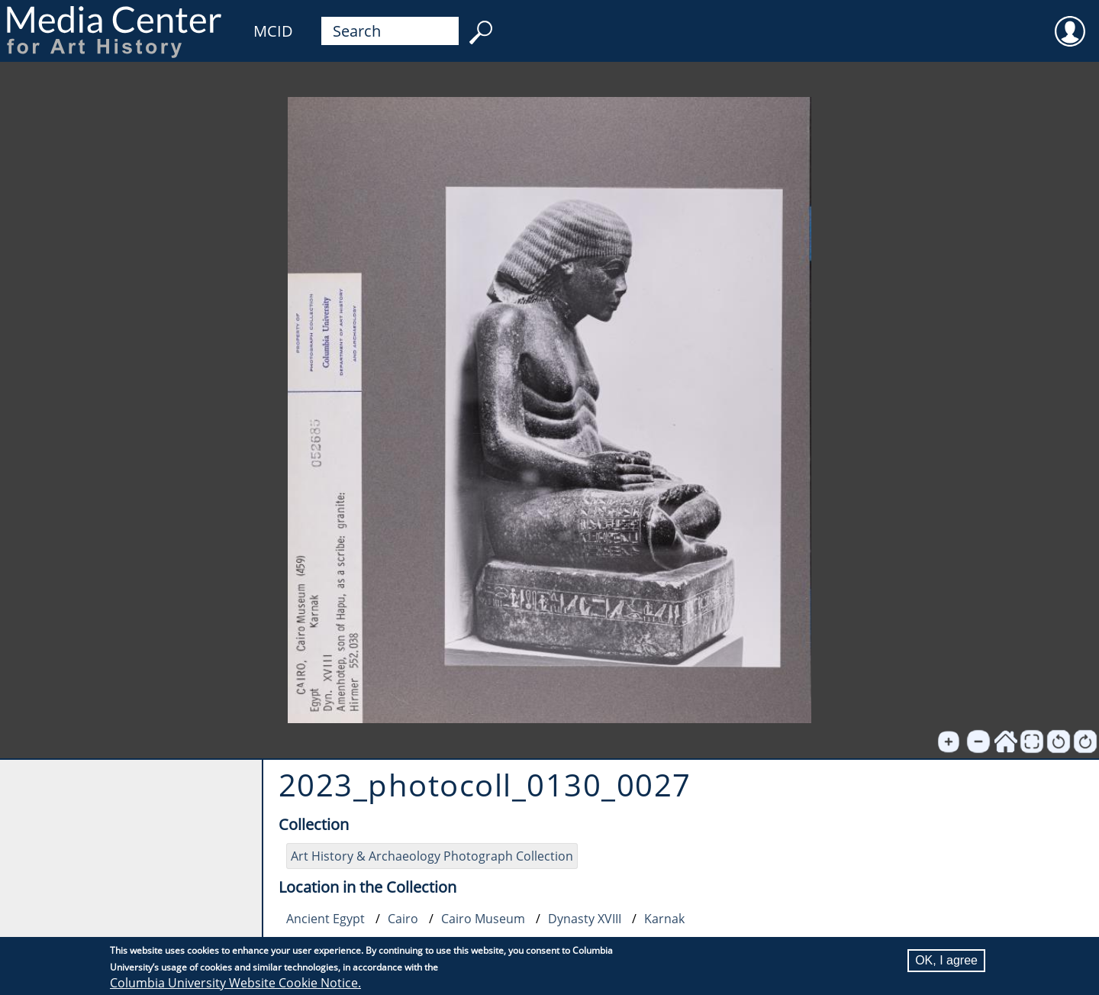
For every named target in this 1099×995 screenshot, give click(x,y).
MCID (273, 31)
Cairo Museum (483, 918)
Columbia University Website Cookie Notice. (235, 982)
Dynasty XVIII (584, 918)
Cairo (403, 918)
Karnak (664, 918)
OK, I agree (946, 960)
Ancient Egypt (325, 918)
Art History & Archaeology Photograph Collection (432, 856)
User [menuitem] (1070, 21)
